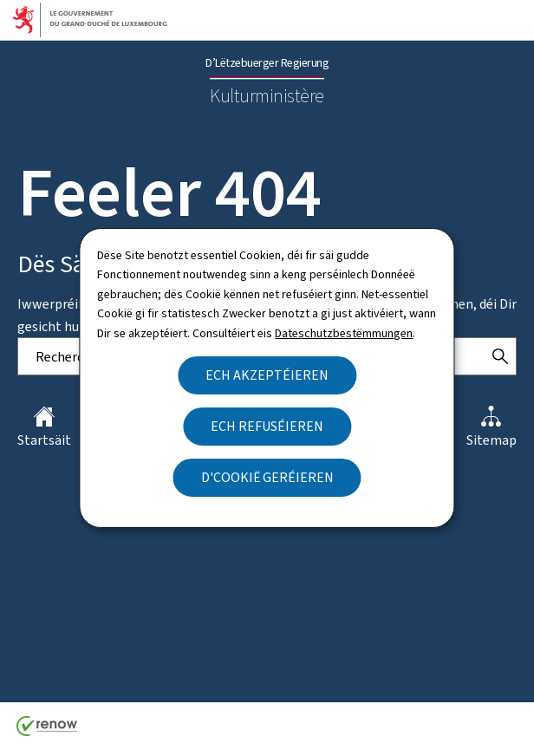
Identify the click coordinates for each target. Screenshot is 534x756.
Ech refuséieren (267, 426)
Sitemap (491, 427)
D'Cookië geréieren (267, 477)
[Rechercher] (500, 356)
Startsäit (44, 427)
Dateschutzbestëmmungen (344, 333)
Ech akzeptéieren (267, 375)
